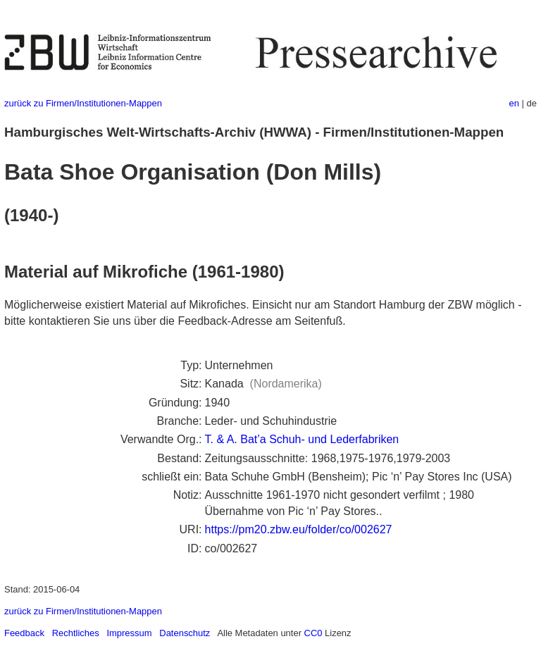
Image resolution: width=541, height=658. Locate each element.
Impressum (128, 633)
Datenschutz (184, 633)
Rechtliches (75, 633)
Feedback (24, 633)
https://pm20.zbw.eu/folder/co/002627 (298, 529)
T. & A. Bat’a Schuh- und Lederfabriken (302, 439)
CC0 (313, 633)
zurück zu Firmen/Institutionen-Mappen (83, 103)
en (514, 103)
